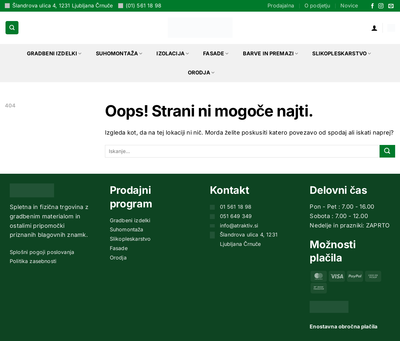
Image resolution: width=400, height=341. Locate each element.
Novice (349, 5)
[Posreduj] (387, 151)
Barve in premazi (270, 53)
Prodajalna (281, 5)
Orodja (201, 72)
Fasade (215, 53)
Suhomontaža (119, 53)
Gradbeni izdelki (54, 53)
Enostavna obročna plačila (343, 326)
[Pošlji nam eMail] (391, 6)
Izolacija (172, 53)
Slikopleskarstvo (341, 53)
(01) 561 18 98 (143, 5)
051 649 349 (236, 216)
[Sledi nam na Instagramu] (380, 6)
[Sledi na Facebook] (372, 6)
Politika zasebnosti (33, 261)
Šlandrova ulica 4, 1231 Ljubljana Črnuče (62, 5)
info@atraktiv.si (239, 225)
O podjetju (317, 5)
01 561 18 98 (236, 207)
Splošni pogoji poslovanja (42, 252)
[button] (12, 27)
